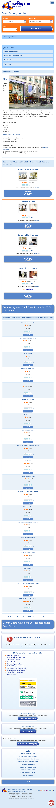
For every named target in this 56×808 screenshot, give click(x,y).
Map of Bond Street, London (11, 134)
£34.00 (28, 350)
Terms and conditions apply (28, 646)
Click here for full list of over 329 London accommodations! (28, 617)
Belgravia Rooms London (28, 322)
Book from (27, 193)
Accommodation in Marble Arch (28, 761)
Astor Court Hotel (28, 568)
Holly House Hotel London (28, 368)
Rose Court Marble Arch (28, 537)
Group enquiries (28, 726)
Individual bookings (28, 714)
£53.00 (28, 518)
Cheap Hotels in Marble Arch (28, 756)
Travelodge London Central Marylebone (28, 445)
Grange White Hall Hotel (28, 476)
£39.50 (28, 426)
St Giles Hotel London (28, 399)
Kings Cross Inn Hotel (28, 169)
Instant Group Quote (28, 731)
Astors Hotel (28, 460)
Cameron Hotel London (28, 235)
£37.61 (28, 411)
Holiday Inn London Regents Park (28, 598)
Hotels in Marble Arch (28, 753)
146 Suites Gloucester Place (28, 338)
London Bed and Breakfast (28, 767)
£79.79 (28, 610)
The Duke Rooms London (28, 552)
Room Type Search (10, 37)
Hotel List (7, 60)
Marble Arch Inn (28, 414)
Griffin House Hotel (28, 506)
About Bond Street (11, 51)
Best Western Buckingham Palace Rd (28, 522)
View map (36, 187)
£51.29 (28, 503)
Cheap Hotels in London (28, 772)
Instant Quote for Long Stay (27, 744)
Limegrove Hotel (28, 202)
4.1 (32, 217)
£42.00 (28, 442)
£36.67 (28, 396)
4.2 (32, 283)
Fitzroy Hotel (28, 384)
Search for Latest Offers (27, 719)
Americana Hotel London (28, 430)
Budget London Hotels (28, 770)
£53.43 (28, 534)
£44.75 (28, 472)
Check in (5, 18)
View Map (7, 64)
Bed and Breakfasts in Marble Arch (28, 759)
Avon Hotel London (28, 268)
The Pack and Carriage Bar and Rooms (28, 583)
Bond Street (5, 79)
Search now (36, 29)
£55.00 (28, 549)
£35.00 (28, 365)
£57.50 (28, 580)
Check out (32, 18)
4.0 (32, 185)
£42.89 (28, 457)
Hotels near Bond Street (13, 56)
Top (28, 782)
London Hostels (28, 775)
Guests (5, 26)
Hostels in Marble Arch (28, 764)
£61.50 (28, 595)
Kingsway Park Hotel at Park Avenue (28, 491)
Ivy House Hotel (28, 353)
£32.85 (28, 334)
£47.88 (28, 488)
